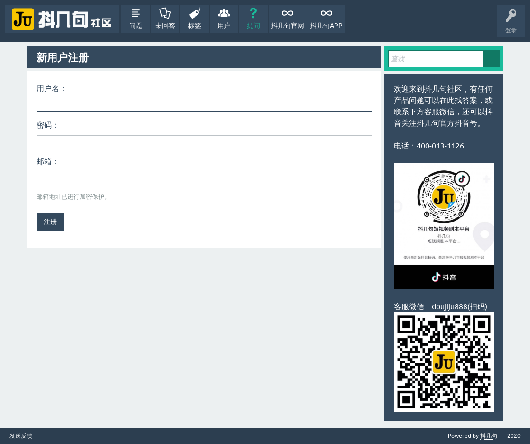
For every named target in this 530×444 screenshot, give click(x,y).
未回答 (165, 25)
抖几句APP (326, 25)
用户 (224, 25)
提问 (253, 25)
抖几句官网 (287, 25)
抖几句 (488, 436)
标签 (194, 25)
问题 (135, 25)
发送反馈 (20, 436)
